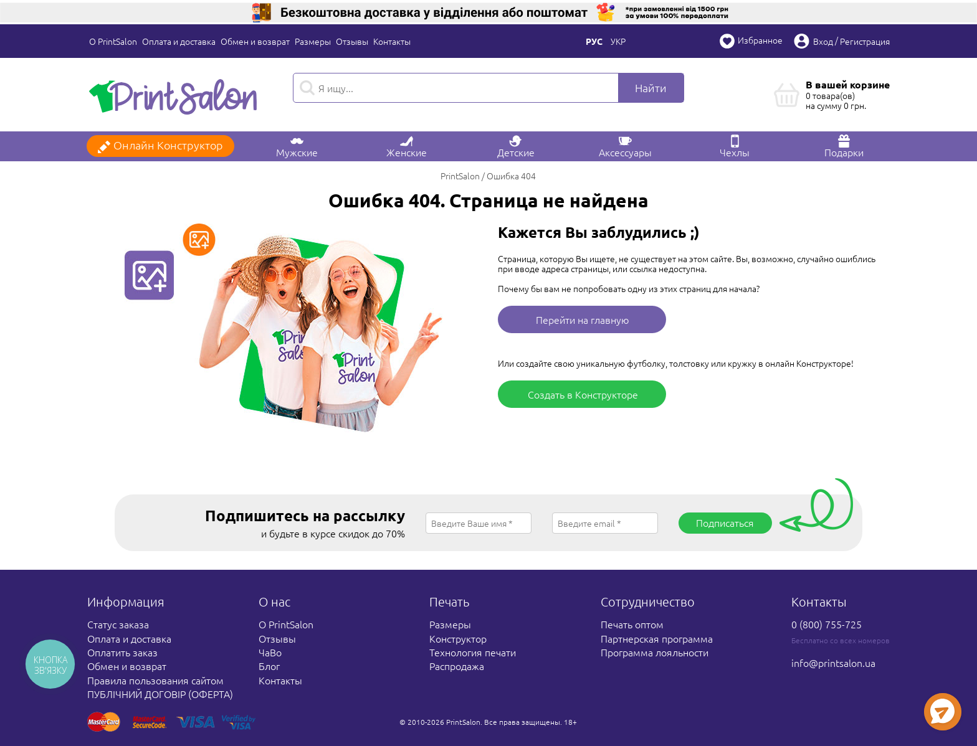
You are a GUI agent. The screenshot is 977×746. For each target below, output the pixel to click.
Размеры (313, 41)
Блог (269, 666)
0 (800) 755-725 (826, 624)
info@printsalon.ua (833, 662)
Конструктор (458, 638)
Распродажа (456, 666)
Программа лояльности (654, 652)
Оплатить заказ (122, 652)
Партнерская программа (657, 638)
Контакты (392, 41)
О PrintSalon (113, 41)
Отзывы (352, 41)
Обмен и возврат (255, 41)
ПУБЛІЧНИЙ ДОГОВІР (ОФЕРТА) (160, 694)
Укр (618, 41)
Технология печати (472, 652)
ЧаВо (270, 652)
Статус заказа (118, 624)
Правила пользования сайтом (155, 680)
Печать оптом (632, 624)
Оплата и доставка (179, 41)
